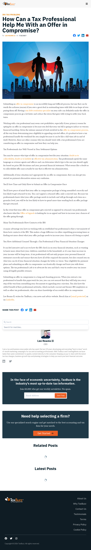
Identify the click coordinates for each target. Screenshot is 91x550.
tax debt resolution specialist (38, 110)
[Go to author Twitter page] (10, 361)
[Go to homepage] (9, 4)
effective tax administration (46, 158)
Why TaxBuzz (79, 503)
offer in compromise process (75, 129)
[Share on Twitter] (78, 35)
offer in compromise (25, 103)
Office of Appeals (27, 213)
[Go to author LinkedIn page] (3, 361)
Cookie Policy (80, 529)
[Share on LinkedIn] (83, 35)
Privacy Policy (79, 524)
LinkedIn (10, 299)
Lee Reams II (10, 36)
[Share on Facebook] (74, 35)
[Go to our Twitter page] (11, 538)
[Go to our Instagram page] (16, 538)
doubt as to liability (23, 158)
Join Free (61, 395)
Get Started (46, 433)
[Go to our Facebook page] (6, 538)
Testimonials (80, 514)
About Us (81, 498)
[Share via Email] (87, 35)
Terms (83, 519)
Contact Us (80, 509)
